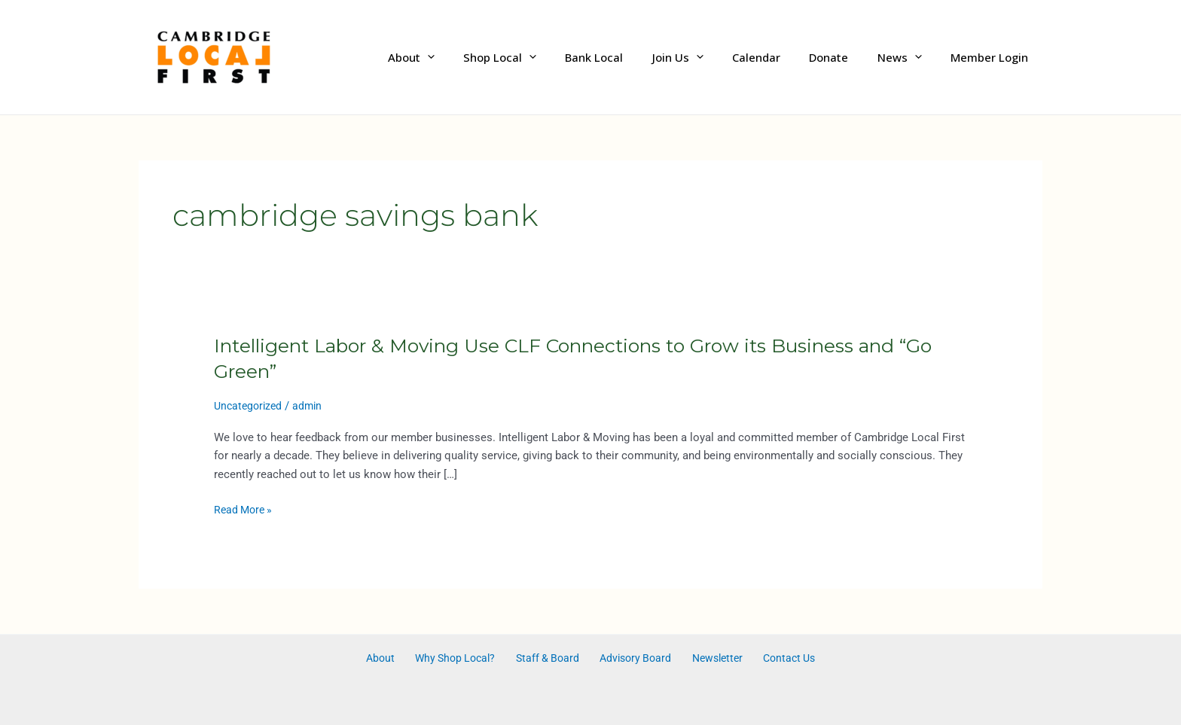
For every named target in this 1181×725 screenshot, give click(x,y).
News (909, 57)
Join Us (705, 57)
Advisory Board (632, 659)
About (458, 57)
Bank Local (629, 57)
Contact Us (775, 659)
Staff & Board (549, 659)
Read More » (245, 510)
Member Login (992, 57)
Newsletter (708, 659)
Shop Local (540, 57)
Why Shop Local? (462, 659)
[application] (474, 57)
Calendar (778, 57)
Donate (844, 57)
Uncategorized (250, 406)
